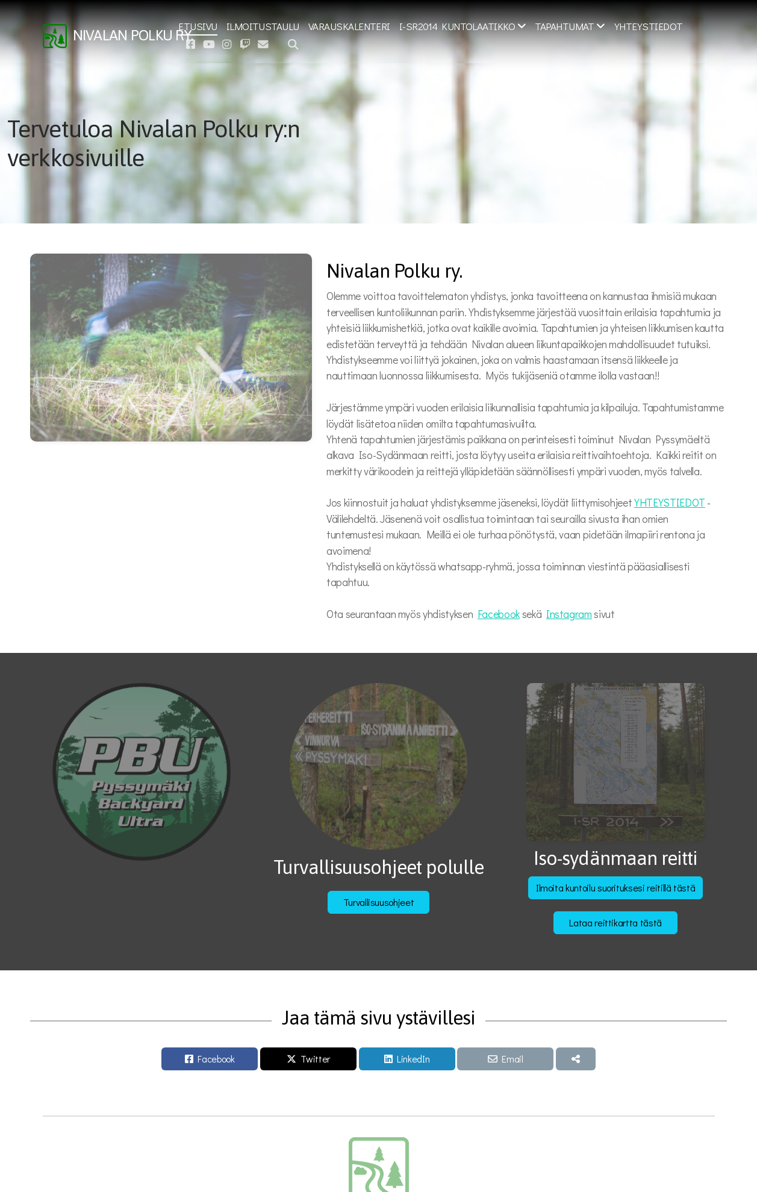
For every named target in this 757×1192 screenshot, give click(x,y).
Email (512, 1058)
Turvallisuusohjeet (378, 902)
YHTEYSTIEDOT (669, 503)
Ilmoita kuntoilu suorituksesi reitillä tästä (616, 887)
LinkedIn (413, 1058)
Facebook (499, 614)
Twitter (315, 1058)
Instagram (569, 614)
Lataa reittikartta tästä (615, 922)
